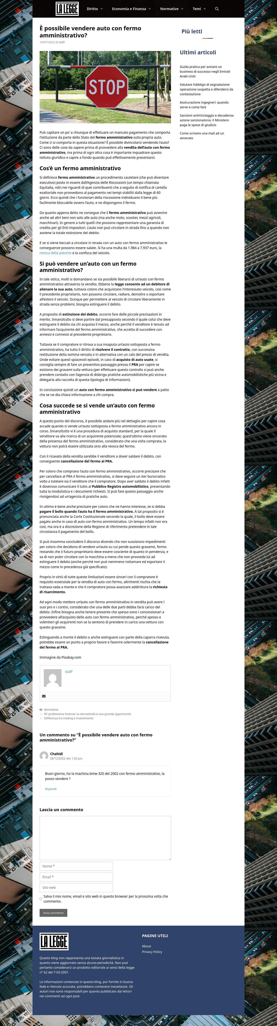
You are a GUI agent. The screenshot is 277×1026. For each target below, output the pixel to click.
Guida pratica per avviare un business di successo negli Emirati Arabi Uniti (205, 71)
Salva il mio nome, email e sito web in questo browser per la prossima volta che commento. (106, 899)
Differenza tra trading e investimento (68, 718)
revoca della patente (56, 253)
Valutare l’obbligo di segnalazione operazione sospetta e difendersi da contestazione (206, 89)
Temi (202, 9)
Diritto (97, 9)
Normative (174, 9)
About (146, 946)
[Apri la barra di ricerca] (217, 9)
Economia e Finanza (134, 9)
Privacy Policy (152, 952)
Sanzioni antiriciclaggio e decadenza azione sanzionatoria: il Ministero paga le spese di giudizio (207, 120)
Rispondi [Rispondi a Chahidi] (51, 789)
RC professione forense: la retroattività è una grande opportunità (87, 714)
